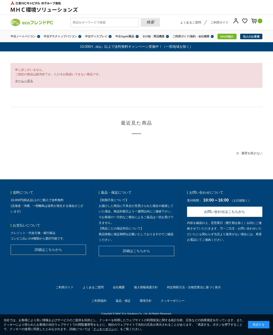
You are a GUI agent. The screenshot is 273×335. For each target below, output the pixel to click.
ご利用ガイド (219, 22)
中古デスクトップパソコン (60, 36)
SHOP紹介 (227, 36)
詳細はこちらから (48, 249)
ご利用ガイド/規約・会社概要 (191, 36)
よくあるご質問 (190, 22)
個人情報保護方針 (146, 287)
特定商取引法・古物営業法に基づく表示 (194, 287)
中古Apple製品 (124, 36)
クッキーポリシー (173, 300)
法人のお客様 (251, 36)
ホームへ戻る (24, 81)
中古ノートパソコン (23, 36)
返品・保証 (123, 300)
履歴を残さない (251, 153)
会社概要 (119, 287)
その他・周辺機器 (153, 36)
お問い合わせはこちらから (224, 211)
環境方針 (146, 300)
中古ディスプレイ (96, 36)
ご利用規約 (98, 300)
